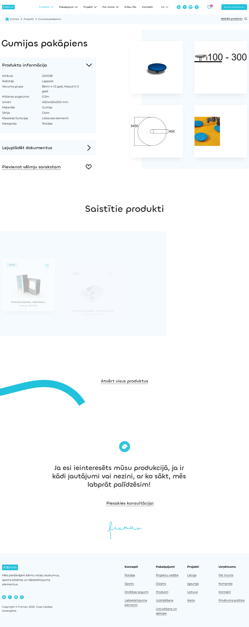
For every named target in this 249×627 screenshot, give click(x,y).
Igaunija (193, 583)
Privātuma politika (232, 600)
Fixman (14, 19)
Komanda (225, 583)
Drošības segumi (136, 592)
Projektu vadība (167, 575)
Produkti (29, 19)
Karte (191, 600)
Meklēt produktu (234, 19)
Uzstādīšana (164, 600)
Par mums (226, 575)
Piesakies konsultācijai (208, 503)
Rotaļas (130, 575)
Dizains (161, 583)
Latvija (191, 575)
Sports (129, 583)
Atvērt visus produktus (124, 407)
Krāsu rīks (130, 7)
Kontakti (147, 7)
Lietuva (192, 592)
